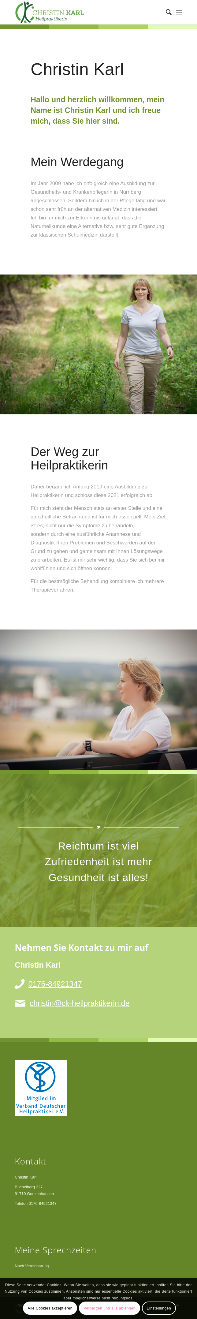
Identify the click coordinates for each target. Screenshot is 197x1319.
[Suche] (166, 12)
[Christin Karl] (82, 12)
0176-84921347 (55, 984)
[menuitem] (166, 12)
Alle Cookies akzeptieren (50, 1308)
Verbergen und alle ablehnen (110, 1308)
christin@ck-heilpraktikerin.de (80, 1003)
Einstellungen (159, 1308)
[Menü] (179, 12)
